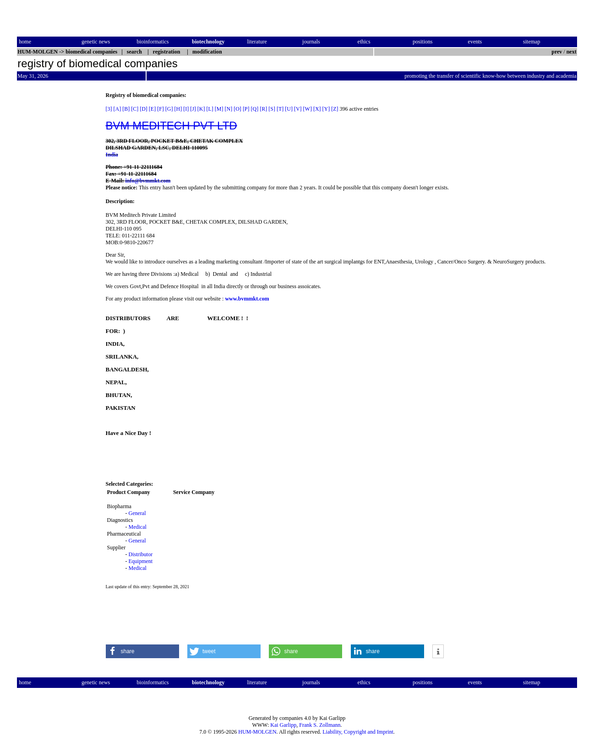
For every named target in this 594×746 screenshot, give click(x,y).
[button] (142, 651)
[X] (317, 109)
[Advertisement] (55, 229)
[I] (186, 109)
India (112, 154)
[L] (210, 109)
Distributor (141, 554)
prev (556, 51)
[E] (152, 109)
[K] (201, 109)
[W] (307, 109)
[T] (280, 109)
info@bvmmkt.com (148, 180)
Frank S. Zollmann (319, 725)
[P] (246, 109)
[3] (109, 109)
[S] (271, 109)
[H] (178, 109)
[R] (263, 109)
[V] (298, 109)
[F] (160, 109)
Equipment (141, 561)
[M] (219, 109)
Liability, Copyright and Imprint (357, 732)
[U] (289, 109)
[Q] (255, 109)
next (572, 51)
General (137, 513)
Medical (138, 527)
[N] (229, 109)
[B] (126, 109)
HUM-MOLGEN (257, 732)
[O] (237, 109)
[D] (143, 109)
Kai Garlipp (283, 725)
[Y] (326, 109)
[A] (117, 109)
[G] (169, 109)
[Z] (334, 109)
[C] (134, 109)
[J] (193, 109)
